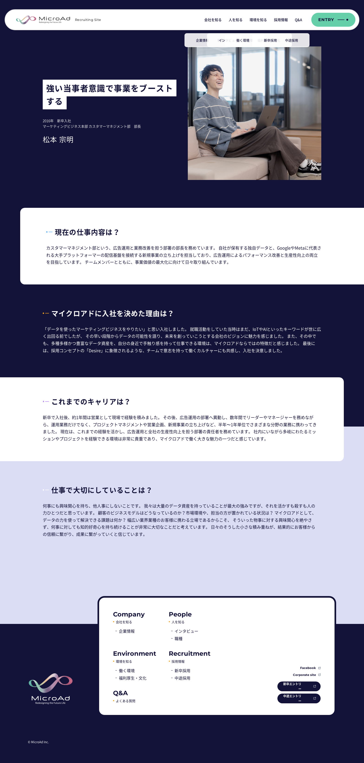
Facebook (308, 667)
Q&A (298, 19)
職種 (178, 638)
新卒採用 (182, 670)
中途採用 (182, 678)
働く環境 (127, 670)
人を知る (236, 19)
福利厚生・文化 (132, 678)
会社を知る (213, 19)
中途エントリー (288, 698)
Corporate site (304, 674)
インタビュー (186, 631)
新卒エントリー (288, 685)
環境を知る (258, 19)
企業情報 (127, 631)
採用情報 (281, 19)
